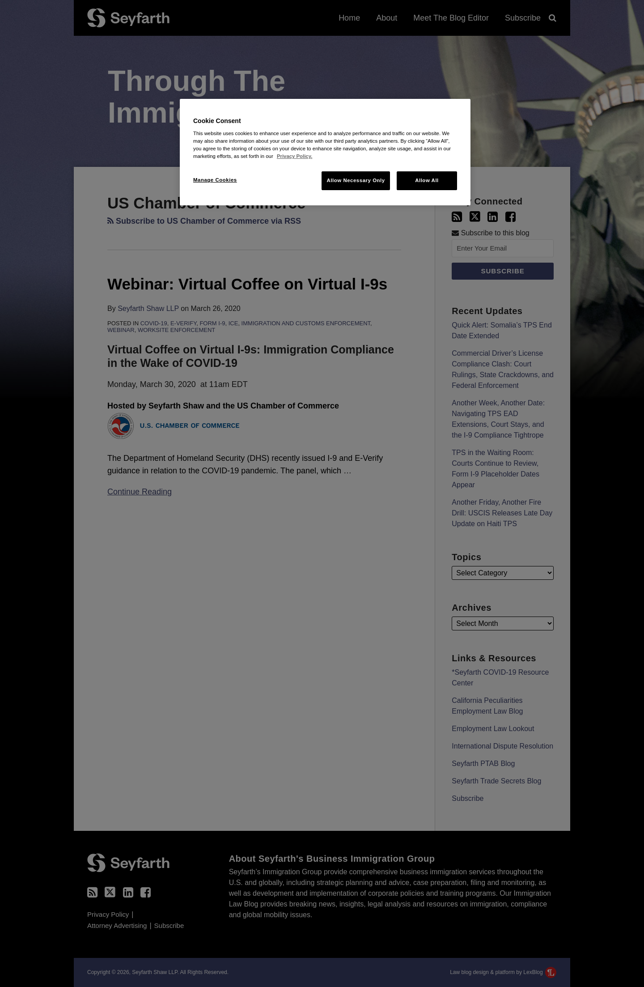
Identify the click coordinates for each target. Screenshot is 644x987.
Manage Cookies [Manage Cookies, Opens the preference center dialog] (215, 180)
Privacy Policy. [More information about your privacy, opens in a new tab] (294, 156)
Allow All (427, 180)
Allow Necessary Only (355, 180)
